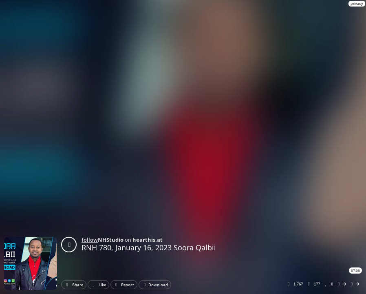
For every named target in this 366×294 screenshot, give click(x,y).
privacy (357, 3)
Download (155, 284)
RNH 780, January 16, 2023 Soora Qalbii (149, 247)
